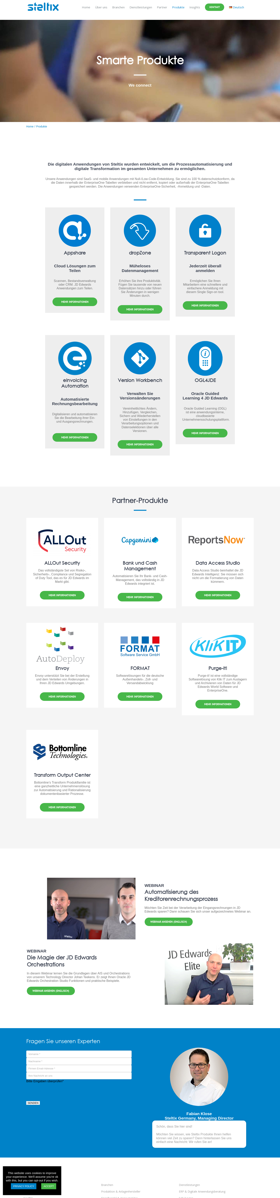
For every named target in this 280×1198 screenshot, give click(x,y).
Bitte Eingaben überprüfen (45, 1083)
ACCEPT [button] (49, 1186)
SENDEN (33, 1105)
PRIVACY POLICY (23, 1186)
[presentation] (55, 1093)
